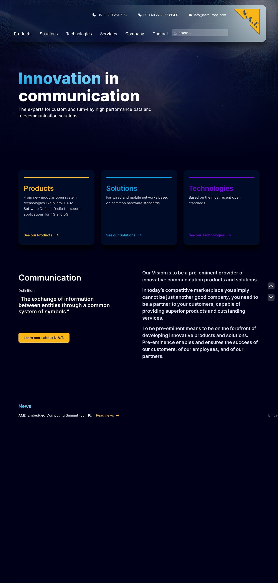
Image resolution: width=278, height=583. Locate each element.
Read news (107, 415)
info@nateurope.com (211, 13)
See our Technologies (210, 235)
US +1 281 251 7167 (129, 13)
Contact (137, 30)
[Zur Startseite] (246, 21)
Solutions (53, 30)
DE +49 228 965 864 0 (170, 13)
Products (34, 30)
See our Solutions (124, 235)
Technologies (77, 30)
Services (99, 30)
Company (118, 30)
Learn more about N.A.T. (44, 338)
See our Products (41, 235)
